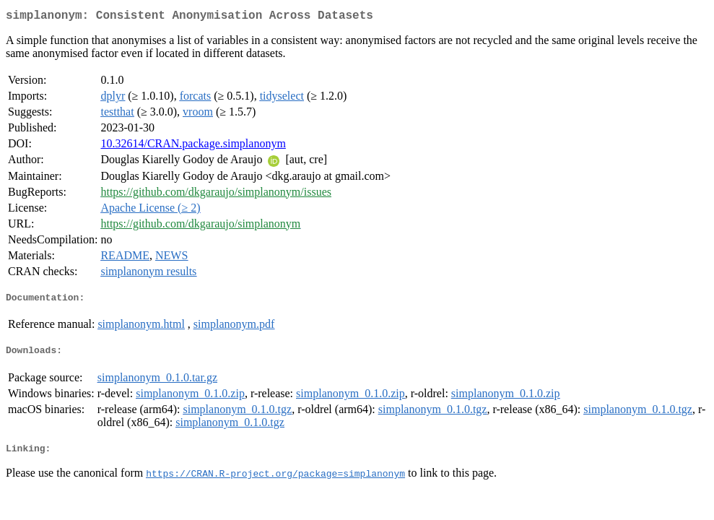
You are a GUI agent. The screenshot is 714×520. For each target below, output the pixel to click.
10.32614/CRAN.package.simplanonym (192, 146)
